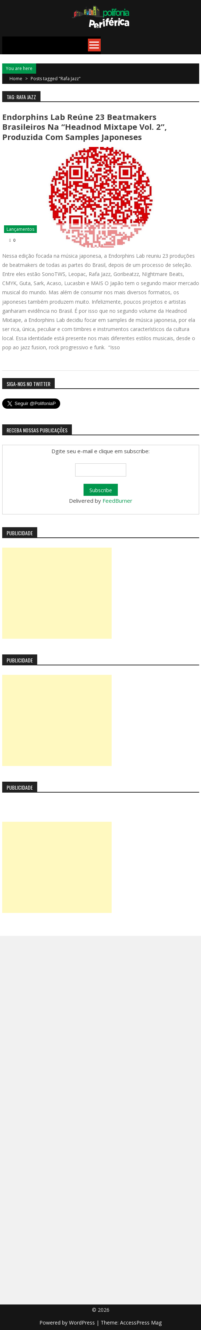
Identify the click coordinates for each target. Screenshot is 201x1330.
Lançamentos (20, 229)
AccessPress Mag (141, 1322)
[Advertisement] (57, 593)
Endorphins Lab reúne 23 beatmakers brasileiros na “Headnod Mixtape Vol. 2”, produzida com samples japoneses (84, 126)
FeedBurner (117, 500)
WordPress (82, 1322)
